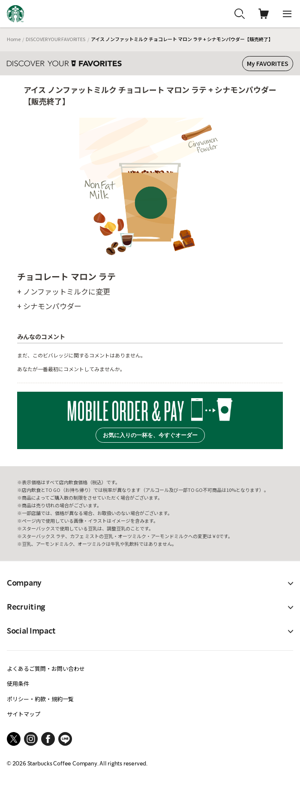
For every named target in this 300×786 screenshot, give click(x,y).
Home (14, 39)
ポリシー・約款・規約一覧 (40, 699)
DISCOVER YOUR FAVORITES (55, 39)
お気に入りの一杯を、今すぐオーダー (150, 435)
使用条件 (18, 683)
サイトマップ (23, 714)
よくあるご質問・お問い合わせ (46, 668)
